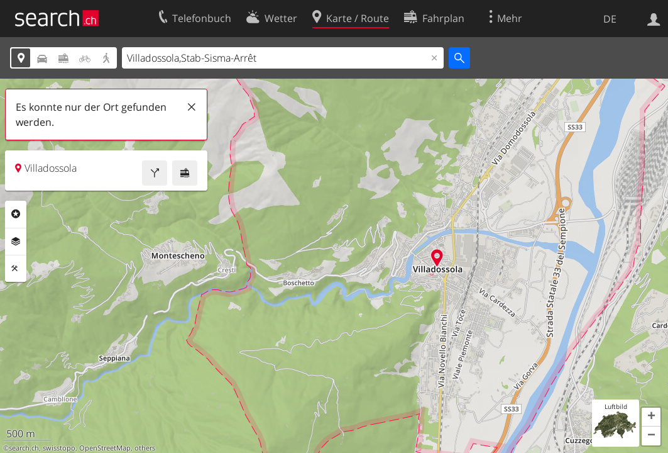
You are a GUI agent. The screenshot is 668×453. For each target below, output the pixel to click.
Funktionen (15, 268)
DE (609, 19)
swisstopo (59, 448)
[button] (651, 417)
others (144, 448)
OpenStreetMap (105, 448)
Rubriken (15, 214)
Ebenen (15, 241)
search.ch (24, 448)
